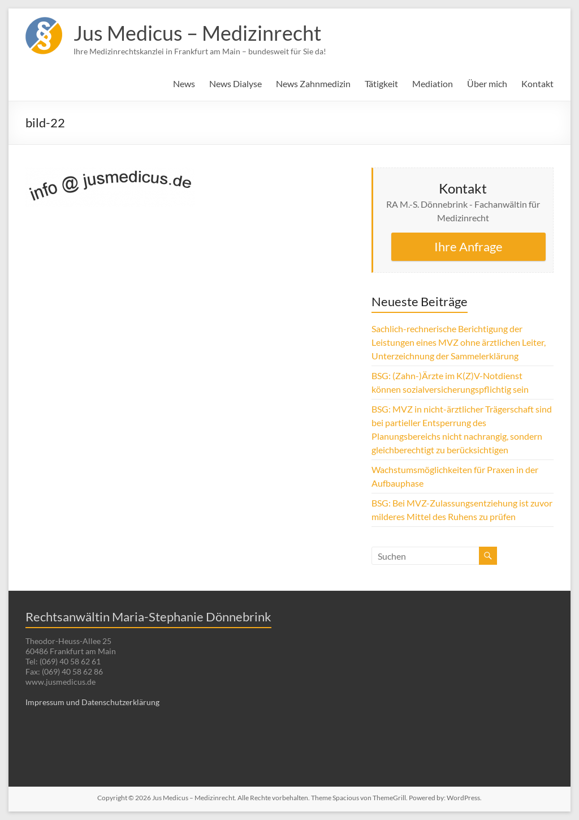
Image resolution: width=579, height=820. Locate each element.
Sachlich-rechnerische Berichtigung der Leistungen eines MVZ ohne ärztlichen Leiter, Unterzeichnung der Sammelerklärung (458, 342)
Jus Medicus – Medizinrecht (197, 32)
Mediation (432, 83)
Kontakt (537, 83)
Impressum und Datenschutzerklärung (92, 702)
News (184, 83)
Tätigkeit (381, 83)
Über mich (487, 83)
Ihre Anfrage (468, 246)
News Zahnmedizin (313, 83)
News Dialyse (235, 83)
